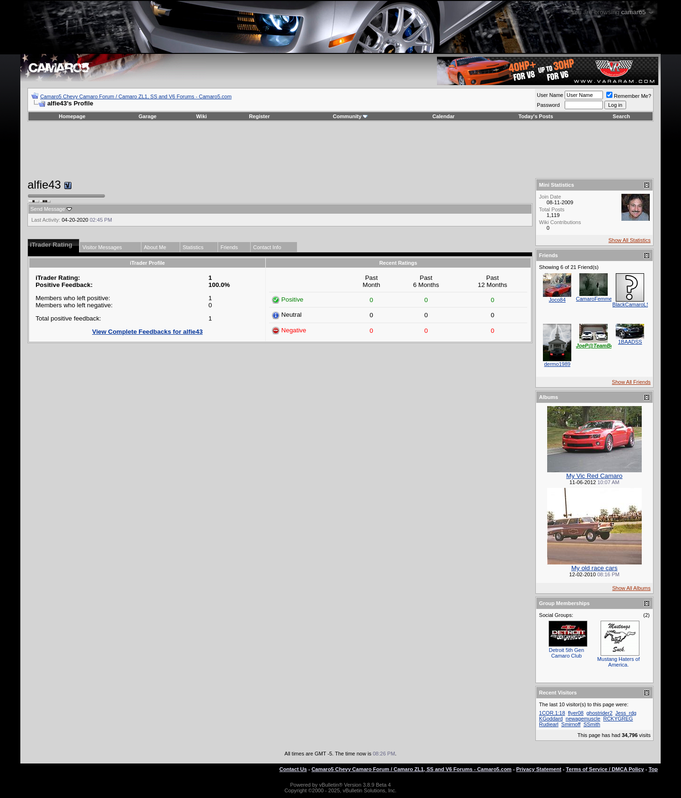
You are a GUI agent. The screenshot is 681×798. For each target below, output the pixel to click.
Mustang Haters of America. (618, 662)
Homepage (72, 116)
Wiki (201, 116)
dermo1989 (557, 364)
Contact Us (293, 769)
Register (259, 116)
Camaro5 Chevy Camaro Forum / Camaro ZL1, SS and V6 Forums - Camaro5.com (136, 96)
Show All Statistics (630, 240)
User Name (550, 95)
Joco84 (557, 300)
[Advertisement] (340, 150)
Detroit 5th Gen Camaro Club (567, 653)
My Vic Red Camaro (594, 475)
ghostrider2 (599, 713)
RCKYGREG (618, 718)
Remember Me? (628, 96)
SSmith (592, 724)
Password (548, 105)
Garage (148, 116)
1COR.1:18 (552, 713)
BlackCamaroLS (631, 304)
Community (350, 116)
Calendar (443, 116)
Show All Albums (631, 588)
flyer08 (576, 713)
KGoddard (551, 718)
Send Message (47, 209)
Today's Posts (535, 116)
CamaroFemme (594, 299)
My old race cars (594, 568)
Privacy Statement (538, 769)
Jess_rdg (626, 713)
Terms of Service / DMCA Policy (605, 769)
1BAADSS (630, 342)
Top (652, 769)
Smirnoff (571, 724)
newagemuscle (583, 718)
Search (621, 116)
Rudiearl (549, 724)
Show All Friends (631, 382)
